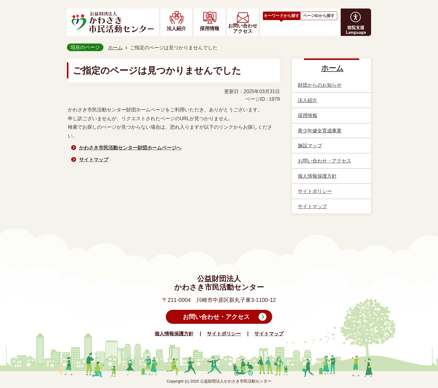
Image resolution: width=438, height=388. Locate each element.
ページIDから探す (319, 15)
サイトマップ (93, 159)
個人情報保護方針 (174, 333)
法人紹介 (176, 28)
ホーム (115, 47)
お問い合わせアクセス (242, 28)
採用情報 (209, 28)
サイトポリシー (224, 333)
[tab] (281, 15)
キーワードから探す (281, 15)
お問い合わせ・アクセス (216, 316)
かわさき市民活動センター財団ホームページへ (130, 147)
